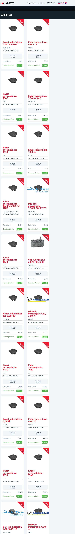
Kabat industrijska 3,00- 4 (62, 99)
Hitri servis (4, 458)
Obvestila (23, 448)
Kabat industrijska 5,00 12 (62, 263)
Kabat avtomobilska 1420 (35, 261)
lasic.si (28, 498)
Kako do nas (24, 456)
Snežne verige (43, 432)
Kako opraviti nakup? (64, 421)
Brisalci (41, 429)
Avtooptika (4, 461)
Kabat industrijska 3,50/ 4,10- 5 (12, 99)
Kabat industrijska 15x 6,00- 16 (37, 209)
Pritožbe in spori (62, 426)
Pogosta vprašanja (63, 418)
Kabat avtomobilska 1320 (60, 154)
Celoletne (4, 424)
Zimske (3, 421)
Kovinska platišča (25, 421)
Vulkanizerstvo (5, 447)
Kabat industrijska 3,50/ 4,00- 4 (12, 45)
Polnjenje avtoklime (7, 455)
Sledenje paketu (63, 436)
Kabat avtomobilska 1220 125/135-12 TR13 (11, 153)
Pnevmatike (6, 414)
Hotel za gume (5, 453)
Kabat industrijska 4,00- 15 (37, 45)
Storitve (5, 443)
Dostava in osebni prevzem (63, 432)
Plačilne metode (63, 424)
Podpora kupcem (65, 414)
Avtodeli (43, 414)
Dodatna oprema (44, 440)
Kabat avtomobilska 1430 (10, 261)
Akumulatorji (42, 418)
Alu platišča (23, 418)
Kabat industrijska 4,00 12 (12, 316)
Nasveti (22, 451)
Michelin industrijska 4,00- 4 (37, 369)
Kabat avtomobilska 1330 (35, 98)
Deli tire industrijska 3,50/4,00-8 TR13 (37, 154)
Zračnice (41, 421)
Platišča (23, 414)
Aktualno (23, 445)
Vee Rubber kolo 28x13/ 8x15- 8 (11, 209)
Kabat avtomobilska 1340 (60, 44)
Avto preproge (43, 434)
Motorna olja (43, 426)
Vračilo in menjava (63, 429)
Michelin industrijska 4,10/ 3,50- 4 (62, 208)
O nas (22, 453)
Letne (3, 418)
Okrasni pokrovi (43, 424)
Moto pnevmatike (6, 426)
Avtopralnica (5, 450)
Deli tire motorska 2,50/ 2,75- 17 (12, 370)
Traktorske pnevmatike (8, 429)
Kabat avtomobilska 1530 (35, 315)
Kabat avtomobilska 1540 (60, 315)
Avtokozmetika (43, 437)
